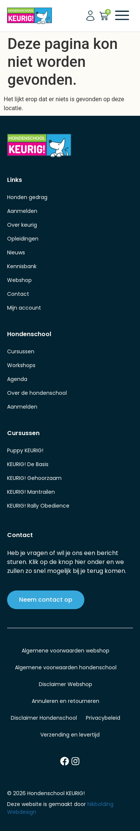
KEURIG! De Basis (28, 464)
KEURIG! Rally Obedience (38, 505)
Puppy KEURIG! (25, 450)
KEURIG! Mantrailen (31, 492)
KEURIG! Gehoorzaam (34, 478)
